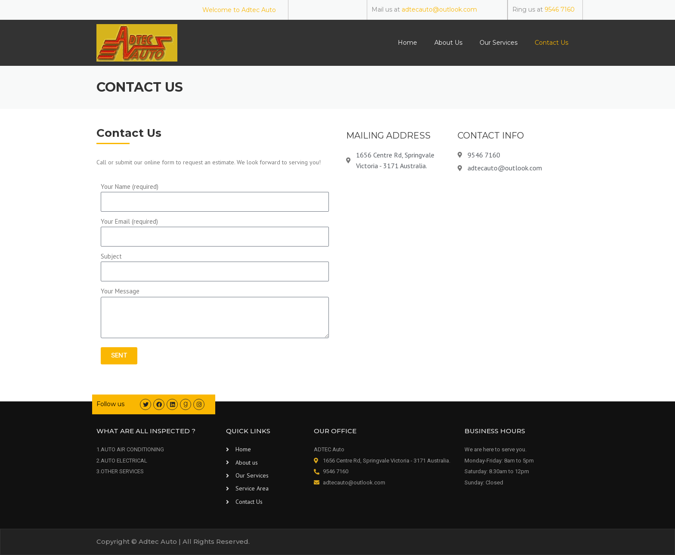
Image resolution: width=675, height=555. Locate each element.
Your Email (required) (129, 221)
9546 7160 (560, 9)
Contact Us (551, 42)
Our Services (498, 42)
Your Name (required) (129, 186)
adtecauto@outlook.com (439, 9)
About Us (448, 42)
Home (407, 42)
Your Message (120, 291)
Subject (111, 256)
